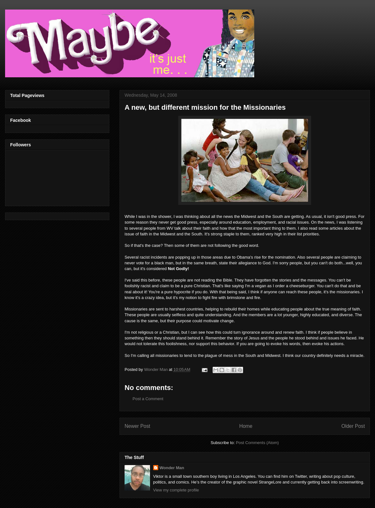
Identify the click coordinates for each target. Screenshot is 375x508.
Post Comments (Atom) (257, 442)
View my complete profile (176, 490)
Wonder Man (172, 467)
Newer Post (137, 426)
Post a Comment (148, 398)
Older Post (353, 426)
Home (246, 426)
